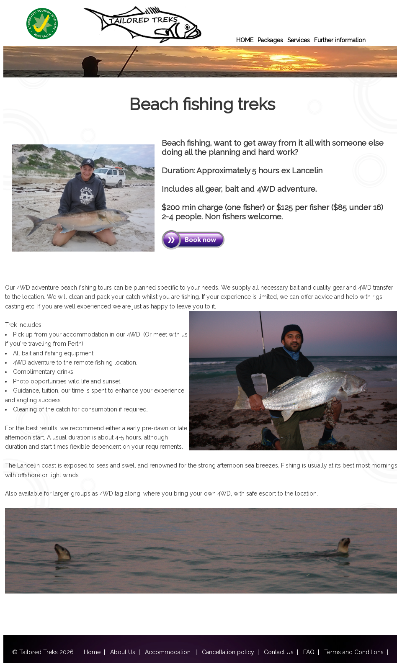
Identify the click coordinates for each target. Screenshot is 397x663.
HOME (244, 40)
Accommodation (168, 652)
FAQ (309, 652)
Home (92, 652)
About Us (122, 652)
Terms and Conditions (354, 652)
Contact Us (279, 652)
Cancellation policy (228, 652)
